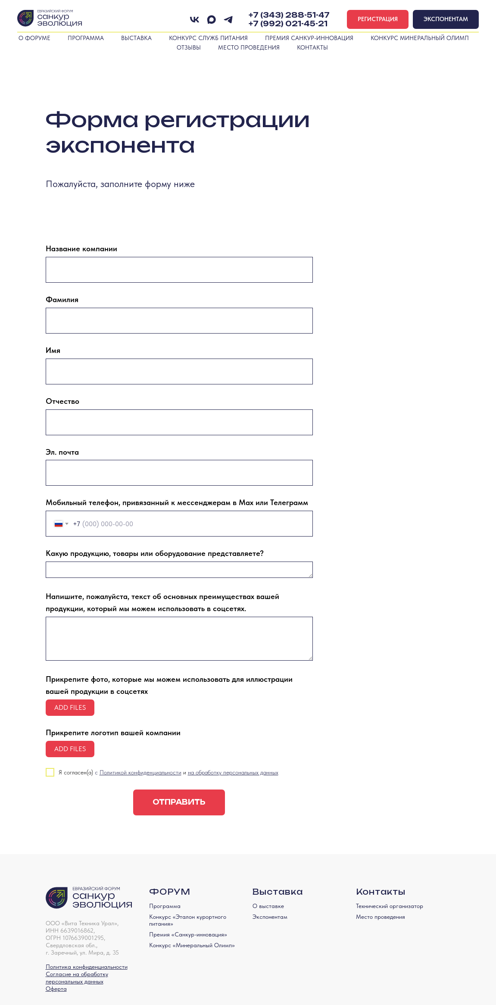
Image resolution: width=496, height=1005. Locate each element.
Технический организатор (389, 905)
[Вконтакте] (194, 19)
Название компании (81, 248)
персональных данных (74, 981)
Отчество (62, 401)
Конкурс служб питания (208, 37)
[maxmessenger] (211, 19)
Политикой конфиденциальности (140, 772)
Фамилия (62, 299)
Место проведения (249, 47)
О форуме (34, 37)
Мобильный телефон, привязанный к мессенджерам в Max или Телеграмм (177, 502)
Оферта (56, 988)
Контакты (312, 47)
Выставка (136, 37)
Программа (86, 37)
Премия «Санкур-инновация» (188, 934)
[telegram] (228, 19)
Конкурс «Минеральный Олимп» (192, 945)
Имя (53, 350)
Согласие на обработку (77, 974)
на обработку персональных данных (233, 772)
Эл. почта (62, 451)
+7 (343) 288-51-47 (289, 15)
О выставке (268, 905)
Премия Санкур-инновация (309, 37)
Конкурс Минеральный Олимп (420, 37)
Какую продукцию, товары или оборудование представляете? (155, 553)
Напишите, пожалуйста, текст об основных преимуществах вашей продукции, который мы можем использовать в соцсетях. (162, 602)
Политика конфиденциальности (87, 966)
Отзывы (189, 47)
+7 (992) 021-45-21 (288, 23)
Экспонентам (270, 916)
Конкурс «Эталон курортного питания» (187, 920)
